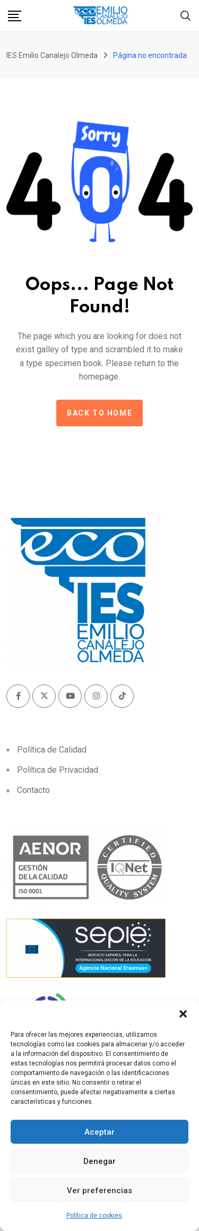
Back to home (99, 413)
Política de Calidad (51, 750)
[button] (183, 1014)
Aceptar (99, 1132)
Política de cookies (94, 1215)
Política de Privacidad (57, 770)
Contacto (33, 790)
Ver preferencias (99, 1190)
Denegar (99, 1161)
